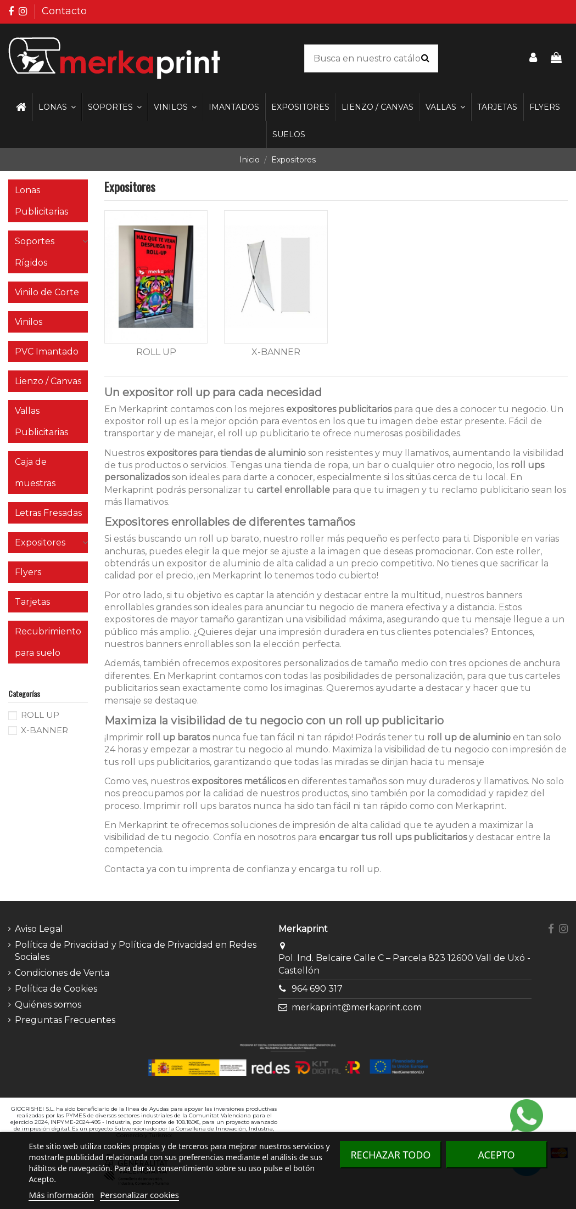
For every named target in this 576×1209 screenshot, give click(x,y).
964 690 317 (317, 988)
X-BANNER (275, 352)
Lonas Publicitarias (41, 201)
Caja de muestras (35, 472)
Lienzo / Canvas (48, 381)
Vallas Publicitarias (41, 421)
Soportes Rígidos (34, 252)
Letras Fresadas (48, 513)
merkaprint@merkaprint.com (357, 1007)
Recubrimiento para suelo (48, 642)
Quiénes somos (48, 1004)
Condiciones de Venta (62, 973)
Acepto (496, 1154)
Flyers (28, 572)
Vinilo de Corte (47, 292)
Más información (61, 1194)
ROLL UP (156, 352)
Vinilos (28, 322)
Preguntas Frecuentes (65, 1020)
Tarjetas (32, 602)
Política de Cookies (56, 988)
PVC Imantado (47, 351)
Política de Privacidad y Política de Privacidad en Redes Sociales (135, 951)
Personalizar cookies (139, 1194)
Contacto (64, 11)
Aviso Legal (39, 929)
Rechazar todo (390, 1154)
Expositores (40, 542)
